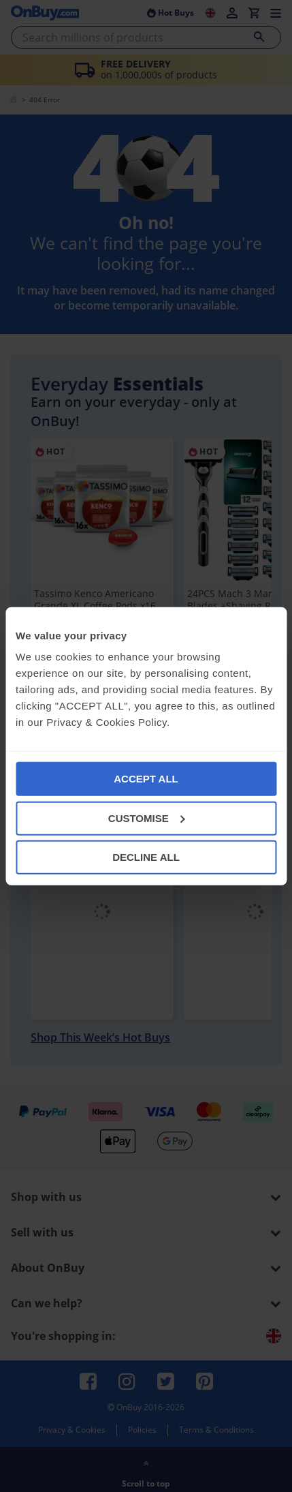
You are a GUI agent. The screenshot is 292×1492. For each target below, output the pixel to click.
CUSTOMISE (146, 817)
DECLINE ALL (146, 857)
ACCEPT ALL (146, 779)
